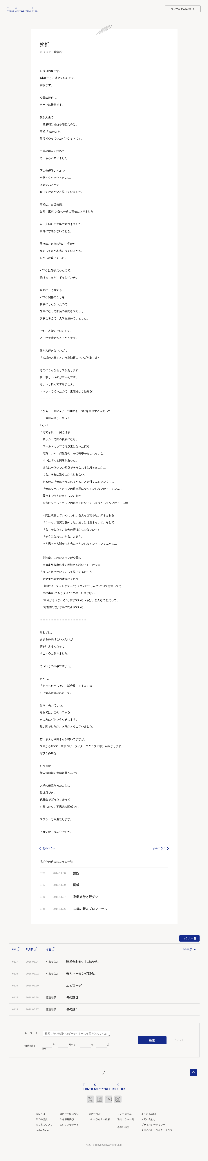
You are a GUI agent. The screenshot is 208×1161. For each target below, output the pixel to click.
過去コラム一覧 (125, 1118)
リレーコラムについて (183, 8)
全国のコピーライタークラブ (156, 1129)
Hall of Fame (42, 1129)
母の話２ (72, 997)
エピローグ (74, 985)
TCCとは (40, 1113)
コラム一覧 (189, 937)
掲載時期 (29, 1045)
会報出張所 (123, 1127)
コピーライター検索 (99, 1118)
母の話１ (72, 1009)
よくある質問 (148, 1113)
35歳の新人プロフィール (90, 908)
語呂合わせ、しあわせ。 (83, 961)
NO (16, 948)
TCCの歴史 (42, 1118)
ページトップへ (193, 1072)
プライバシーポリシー (153, 1124)
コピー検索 (94, 1113)
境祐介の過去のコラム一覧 (56, 861)
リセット (178, 1039)
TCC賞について (44, 1124)
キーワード (30, 1032)
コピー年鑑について (70, 1113)
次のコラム (159, 847)
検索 (152, 1039)
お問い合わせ (148, 1118)
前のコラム (49, 847)
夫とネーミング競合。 (81, 973)
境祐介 (58, 51)
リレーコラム (124, 1113)
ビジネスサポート (69, 1124)
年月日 (31, 948)
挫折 (76, 872)
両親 (76, 884)
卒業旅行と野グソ (85, 896)
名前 (50, 948)
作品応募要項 (67, 1118)
